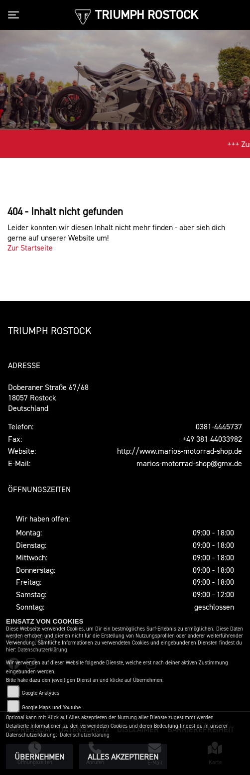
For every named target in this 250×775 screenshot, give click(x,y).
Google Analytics (40, 693)
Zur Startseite (30, 248)
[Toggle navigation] (15, 14)
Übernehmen (39, 757)
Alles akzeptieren (123, 757)
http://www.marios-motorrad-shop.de (179, 451)
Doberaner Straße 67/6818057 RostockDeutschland (48, 397)
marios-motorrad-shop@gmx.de (189, 463)
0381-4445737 (219, 426)
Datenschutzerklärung (42, 649)
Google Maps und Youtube (51, 707)
